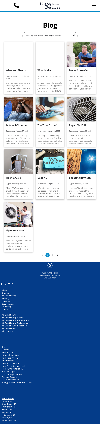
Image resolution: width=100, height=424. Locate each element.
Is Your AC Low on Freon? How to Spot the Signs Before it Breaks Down (17, 125)
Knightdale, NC (8, 415)
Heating (5, 298)
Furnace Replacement (12, 374)
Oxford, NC (7, 417)
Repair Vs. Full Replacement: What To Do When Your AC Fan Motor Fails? (81, 125)
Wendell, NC (7, 412)
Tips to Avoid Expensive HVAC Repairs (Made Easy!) (18, 178)
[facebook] (1, 284)
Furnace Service (9, 377)
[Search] (50, 35)
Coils (4, 347)
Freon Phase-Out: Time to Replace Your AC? (79, 70)
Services (6, 301)
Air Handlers (7, 331)
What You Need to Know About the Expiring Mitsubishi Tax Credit (17, 70)
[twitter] (5, 284)
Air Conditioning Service (13, 317)
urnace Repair (9, 371)
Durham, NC (7, 401)
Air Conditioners (9, 328)
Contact (6, 309)
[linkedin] (12, 284)
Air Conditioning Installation (14, 326)
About (5, 290)
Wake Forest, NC (9, 420)
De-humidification (10, 379)
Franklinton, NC (8, 407)
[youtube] (8, 284)
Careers (5, 293)
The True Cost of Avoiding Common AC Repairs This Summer (48, 125)
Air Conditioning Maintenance (15, 320)
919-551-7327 (50, 278)
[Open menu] (94, 5)
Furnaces (6, 349)
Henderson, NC (8, 409)
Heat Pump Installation (12, 369)
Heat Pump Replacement (13, 366)
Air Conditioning (9, 295)
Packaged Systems (10, 358)
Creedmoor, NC (9, 404)
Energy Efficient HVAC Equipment (17, 382)
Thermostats (8, 360)
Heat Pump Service (10, 363)
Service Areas (8, 304)
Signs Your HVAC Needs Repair (15, 230)
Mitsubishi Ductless (10, 355)
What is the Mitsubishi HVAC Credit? (47, 70)
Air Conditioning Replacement (15, 323)
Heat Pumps (7, 352)
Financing (6, 306)
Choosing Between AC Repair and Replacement (80, 178)
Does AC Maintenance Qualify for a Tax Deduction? (50, 178)
